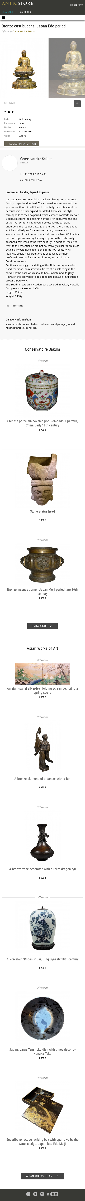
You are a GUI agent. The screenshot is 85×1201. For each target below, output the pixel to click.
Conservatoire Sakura (36, 158)
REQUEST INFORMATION (22, 143)
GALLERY (24, 180)
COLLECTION (36, 180)
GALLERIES (25, 11)
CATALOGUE (7, 11)
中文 (80, 4)
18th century (17, 305)
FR (71, 4)
